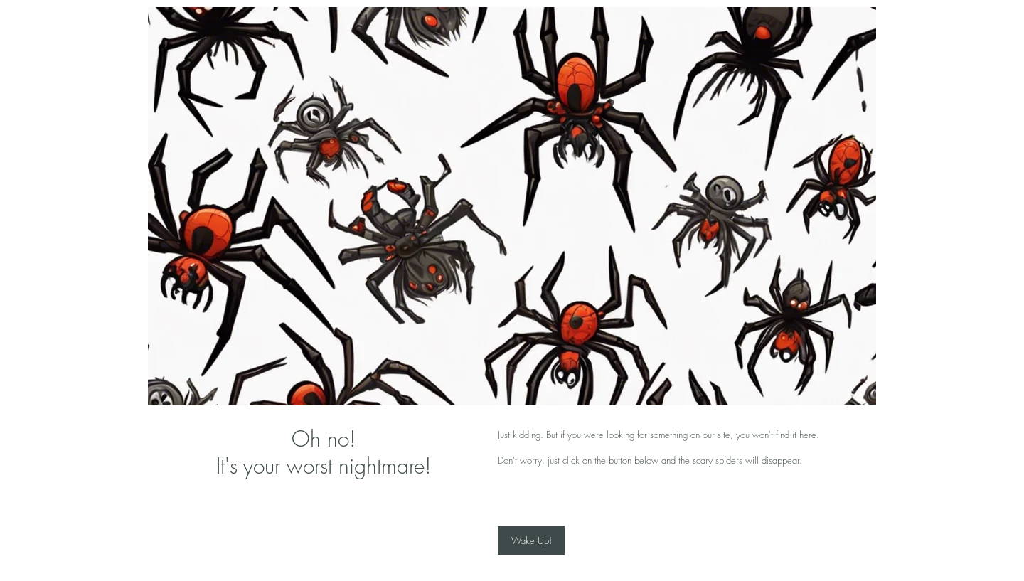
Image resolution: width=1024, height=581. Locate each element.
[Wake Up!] (531, 540)
